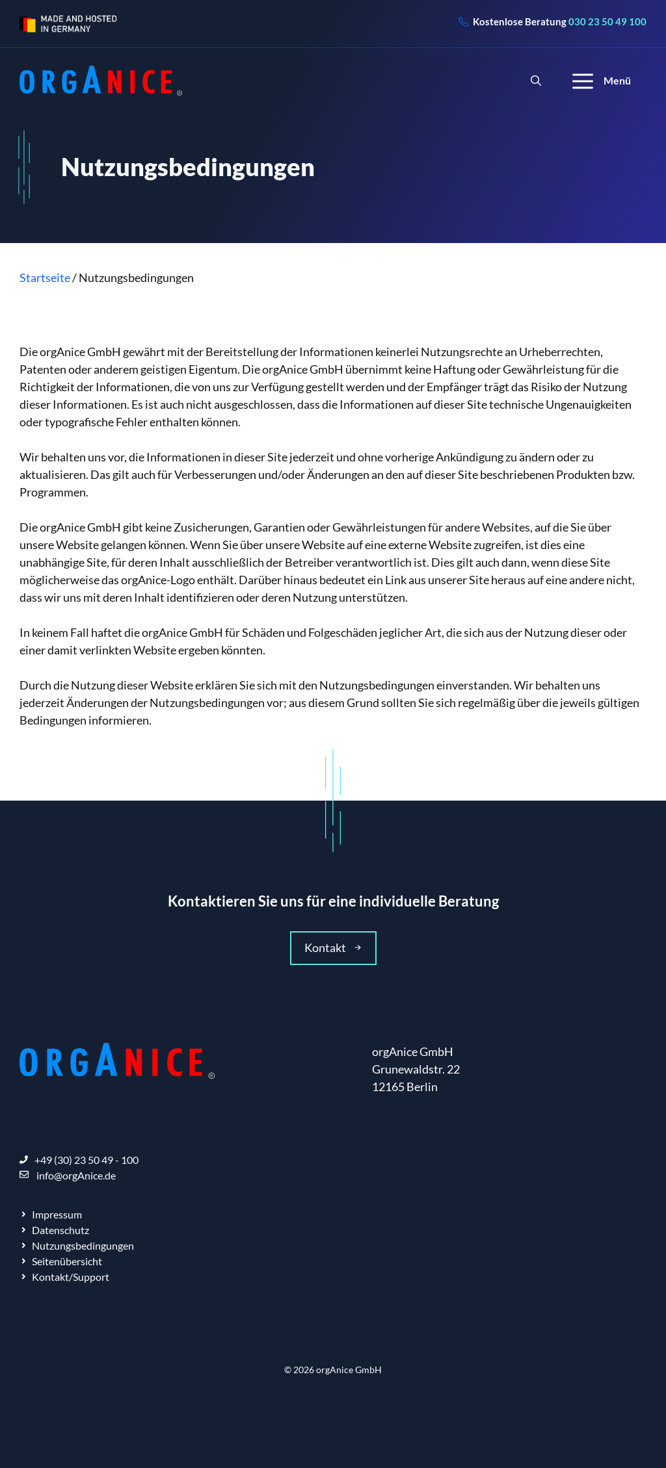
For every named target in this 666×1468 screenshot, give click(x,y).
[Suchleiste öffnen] (536, 80)
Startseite (45, 277)
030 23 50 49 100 (607, 21)
